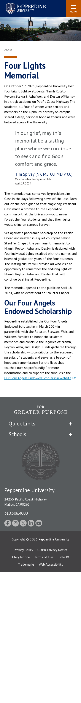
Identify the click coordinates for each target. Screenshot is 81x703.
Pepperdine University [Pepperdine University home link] (20, 4)
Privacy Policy (23, 550)
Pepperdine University (53, 539)
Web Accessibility (51, 564)
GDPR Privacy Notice (52, 550)
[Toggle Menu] (73, 8)
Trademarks (26, 564)
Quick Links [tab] (22, 423)
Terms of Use (44, 557)
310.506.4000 (16, 513)
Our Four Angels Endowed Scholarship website (37, 378)
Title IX (63, 557)
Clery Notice (21, 557)
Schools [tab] (17, 434)
